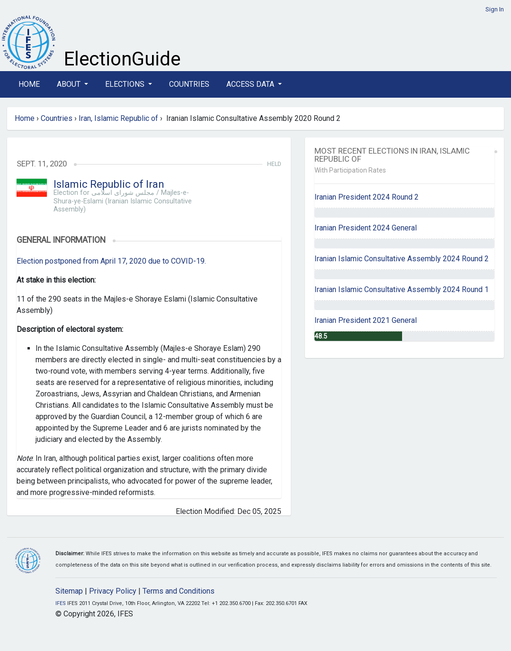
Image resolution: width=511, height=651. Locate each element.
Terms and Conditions (179, 591)
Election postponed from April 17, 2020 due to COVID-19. (111, 261)
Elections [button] (125, 84)
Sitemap (69, 591)
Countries (189, 84)
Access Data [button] (251, 84)
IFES (60, 603)
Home (29, 84)
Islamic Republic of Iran (109, 184)
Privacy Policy (112, 591)
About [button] (69, 84)
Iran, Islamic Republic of (118, 118)
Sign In (494, 9)
